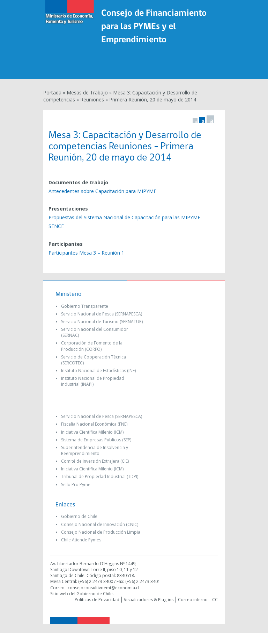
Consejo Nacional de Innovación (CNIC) (99, 524)
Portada (52, 92)
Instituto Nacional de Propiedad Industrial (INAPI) (92, 381)
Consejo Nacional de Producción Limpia (100, 532)
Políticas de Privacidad (97, 600)
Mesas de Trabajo (87, 92)
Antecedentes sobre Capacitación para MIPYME (102, 191)
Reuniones (92, 99)
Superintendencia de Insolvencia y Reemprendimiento (94, 450)
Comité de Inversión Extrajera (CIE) (95, 461)
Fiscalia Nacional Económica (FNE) (94, 424)
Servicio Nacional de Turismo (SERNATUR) (102, 322)
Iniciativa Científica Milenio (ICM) (92, 432)
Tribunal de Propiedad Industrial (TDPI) (99, 476)
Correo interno (193, 600)
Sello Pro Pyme (75, 485)
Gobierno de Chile (79, 516)
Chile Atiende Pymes (81, 540)
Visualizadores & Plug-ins (148, 600)
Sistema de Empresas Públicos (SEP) (96, 440)
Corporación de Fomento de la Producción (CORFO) (91, 346)
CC (215, 600)
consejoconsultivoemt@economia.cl (103, 588)
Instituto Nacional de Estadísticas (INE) (98, 371)
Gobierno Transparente (84, 306)
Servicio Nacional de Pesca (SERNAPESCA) (101, 314)
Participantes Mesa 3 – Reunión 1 (86, 252)
